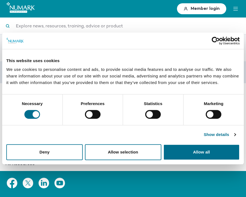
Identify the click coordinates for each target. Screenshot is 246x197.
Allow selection (123, 152)
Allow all (201, 152)
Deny (44, 152)
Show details (216, 134)
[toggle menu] (236, 9)
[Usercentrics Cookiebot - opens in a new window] (216, 41)
